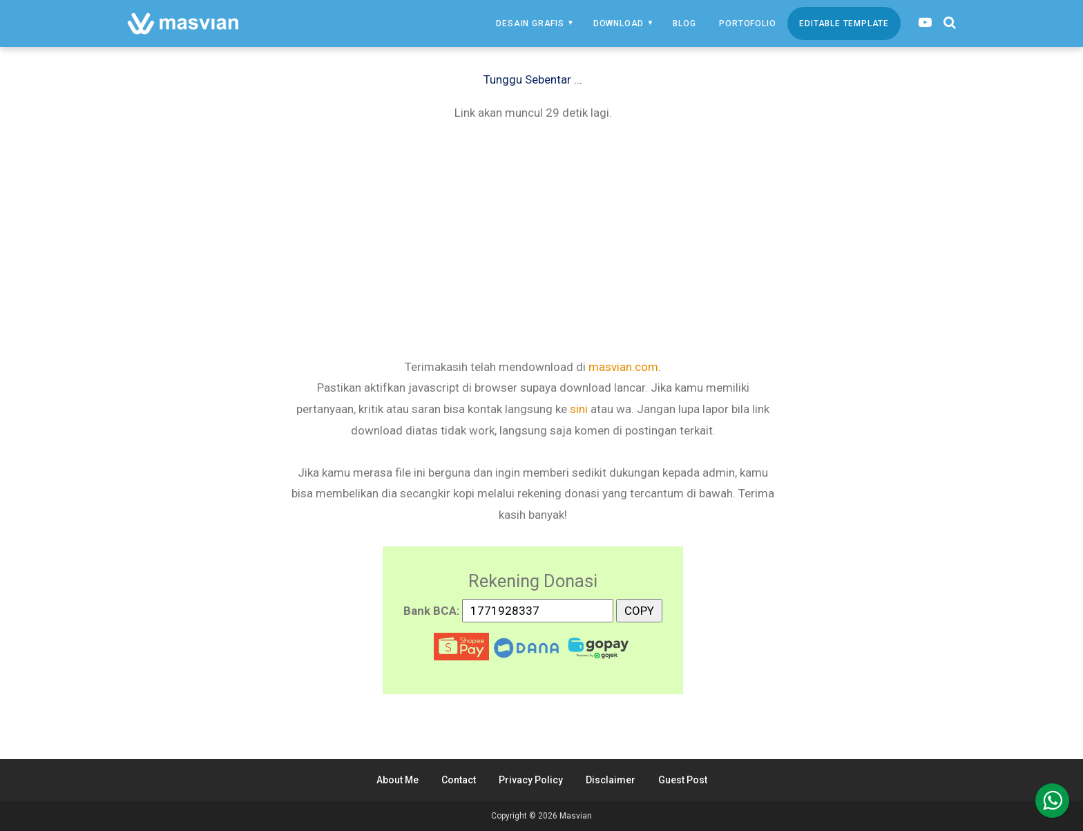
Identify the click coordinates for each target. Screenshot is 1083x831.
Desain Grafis (530, 23)
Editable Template (844, 23)
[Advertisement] (533, 238)
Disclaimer (610, 779)
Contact (458, 779)
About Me (397, 779)
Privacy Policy (531, 779)
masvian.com (623, 367)
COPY (639, 608)
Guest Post (682, 779)
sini (579, 409)
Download (618, 23)
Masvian (575, 816)
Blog (684, 23)
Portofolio (747, 23)
